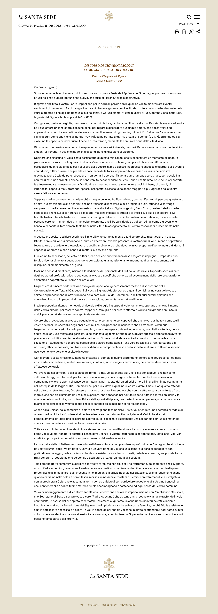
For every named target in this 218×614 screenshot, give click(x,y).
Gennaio (79, 25)
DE (100, 46)
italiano (187, 25)
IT (112, 46)
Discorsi (56, 25)
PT (118, 46)
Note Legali (93, 605)
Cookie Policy (109, 605)
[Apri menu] (196, 17)
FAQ (81, 605)
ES (106, 46)
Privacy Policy (127, 605)
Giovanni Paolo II (33, 25)
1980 (67, 25)
